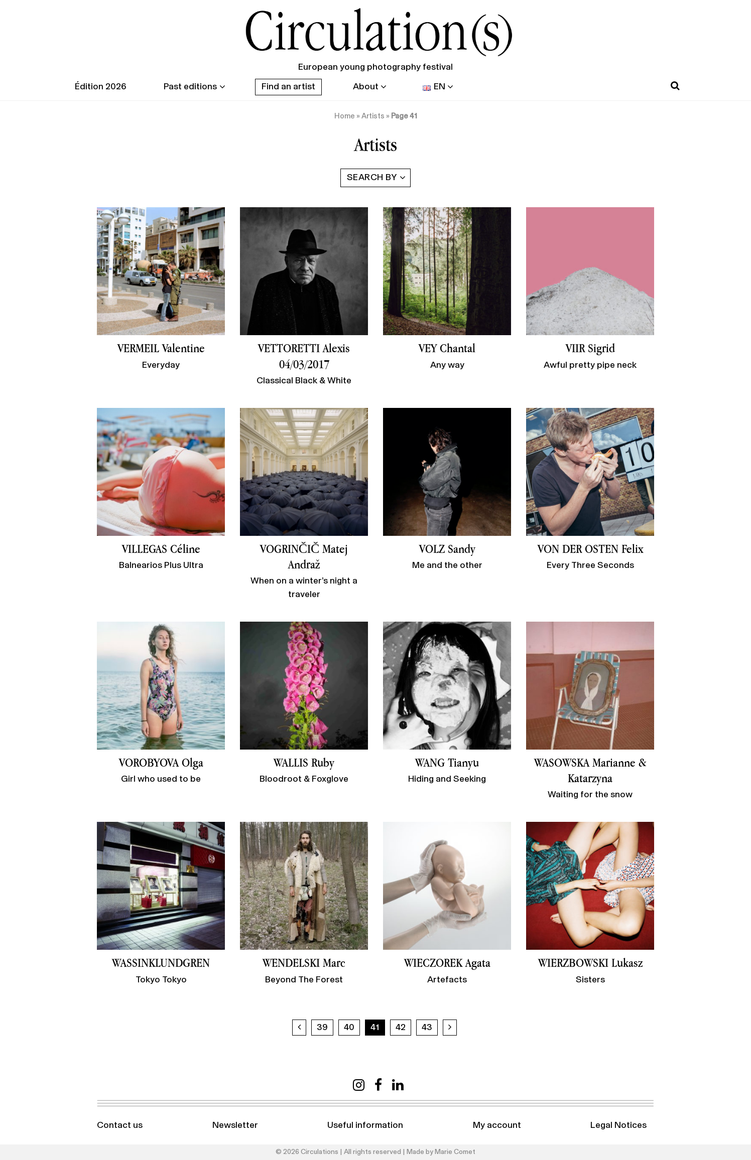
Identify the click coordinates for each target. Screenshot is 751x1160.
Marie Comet (455, 1151)
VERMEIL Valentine (161, 347)
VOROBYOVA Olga (161, 762)
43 (427, 1027)
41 (375, 1027)
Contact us (120, 1125)
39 (322, 1027)
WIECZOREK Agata (447, 962)
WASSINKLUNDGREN (161, 962)
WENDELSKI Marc (304, 962)
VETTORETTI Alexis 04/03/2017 (304, 355)
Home (344, 116)
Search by (372, 177)
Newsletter (235, 1125)
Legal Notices (618, 1125)
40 (349, 1027)
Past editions (190, 86)
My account (497, 1125)
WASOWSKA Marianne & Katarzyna (590, 770)
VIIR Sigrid (590, 347)
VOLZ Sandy (447, 548)
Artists (373, 116)
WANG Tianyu (447, 762)
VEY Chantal (447, 347)
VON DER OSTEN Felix (590, 548)
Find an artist (288, 86)
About (366, 86)
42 (401, 1027)
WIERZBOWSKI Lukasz (590, 962)
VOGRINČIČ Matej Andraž (304, 556)
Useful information (365, 1125)
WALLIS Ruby (304, 762)
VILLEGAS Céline (161, 548)
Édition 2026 (100, 86)
